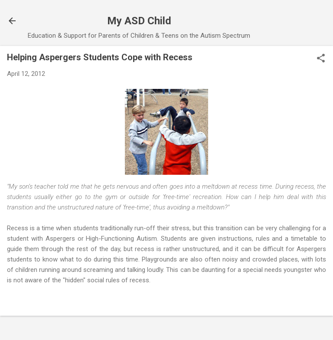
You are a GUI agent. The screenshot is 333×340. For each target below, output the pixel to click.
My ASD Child (139, 21)
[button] (321, 59)
